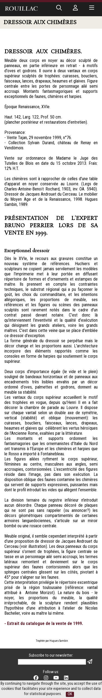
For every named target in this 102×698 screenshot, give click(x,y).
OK (70, 694)
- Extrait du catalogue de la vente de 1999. (43, 623)
